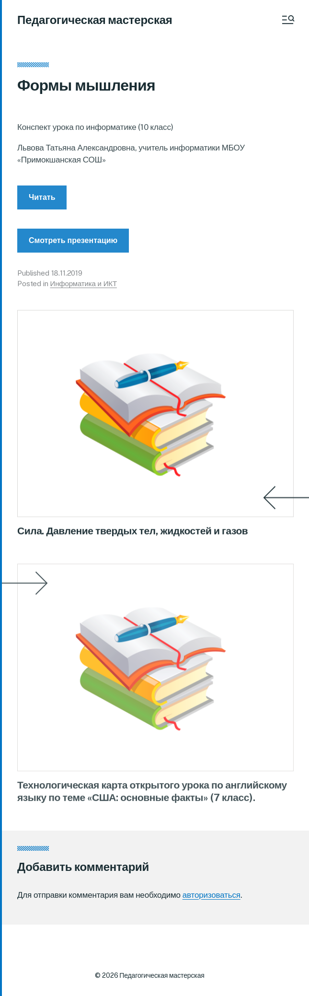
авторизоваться (211, 895)
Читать (42, 206)
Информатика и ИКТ (83, 294)
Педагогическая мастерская (94, 19)
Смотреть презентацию (73, 250)
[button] (287, 19)
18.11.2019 (67, 282)
